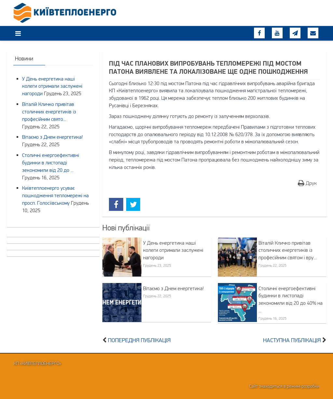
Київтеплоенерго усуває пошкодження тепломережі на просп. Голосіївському (55, 195)
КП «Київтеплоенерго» (37, 363)
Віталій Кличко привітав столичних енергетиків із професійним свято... (49, 111)
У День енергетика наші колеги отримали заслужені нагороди (173, 250)
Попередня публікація (139, 340)
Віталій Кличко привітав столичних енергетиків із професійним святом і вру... (287, 250)
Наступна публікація (292, 340)
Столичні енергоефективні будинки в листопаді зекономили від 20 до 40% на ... (291, 299)
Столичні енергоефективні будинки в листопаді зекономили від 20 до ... (50, 162)
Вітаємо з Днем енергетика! (173, 288)
